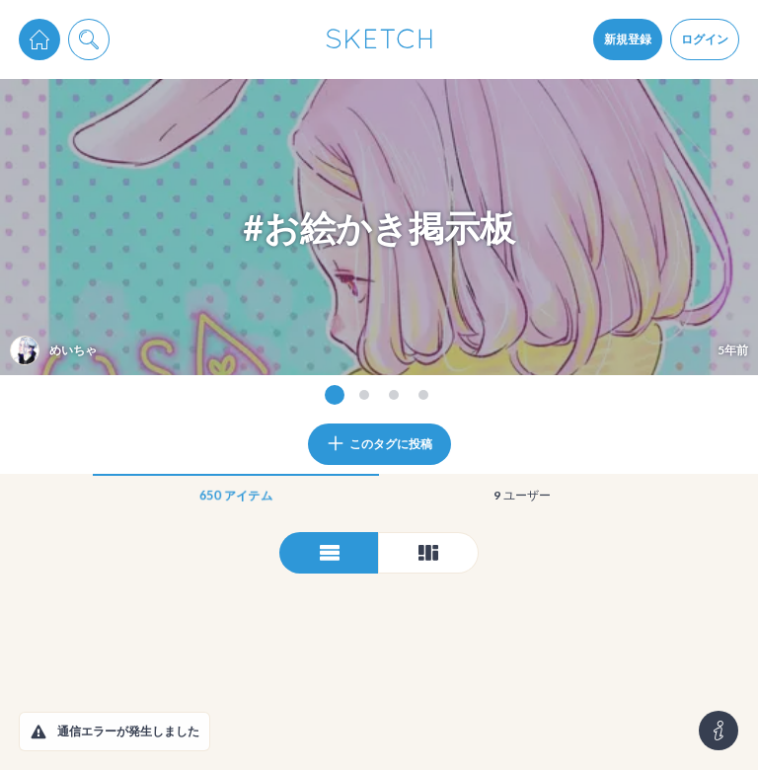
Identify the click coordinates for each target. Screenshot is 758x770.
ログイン (704, 39)
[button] (38, 731)
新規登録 (627, 39)
